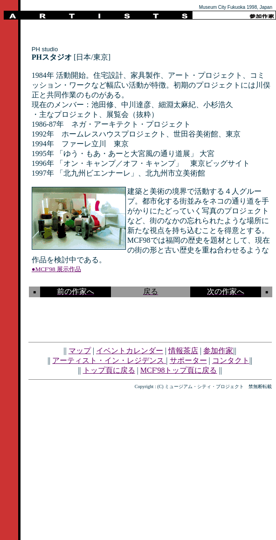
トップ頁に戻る (109, 370)
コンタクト (230, 360)
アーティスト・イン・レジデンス (109, 360)
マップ (80, 351)
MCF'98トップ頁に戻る (178, 370)
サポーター (188, 360)
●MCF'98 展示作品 (56, 269)
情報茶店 (183, 351)
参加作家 (218, 351)
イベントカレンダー (129, 351)
